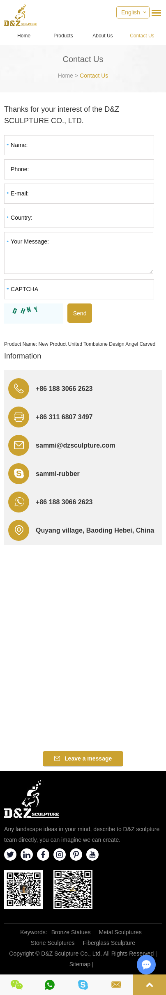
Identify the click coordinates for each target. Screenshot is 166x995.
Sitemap (79, 964)
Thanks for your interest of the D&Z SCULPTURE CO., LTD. (61, 115)
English (130, 12)
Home (23, 36)
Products (63, 36)
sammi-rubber (58, 473)
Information (22, 356)
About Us (102, 36)
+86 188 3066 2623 (64, 502)
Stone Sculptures (53, 943)
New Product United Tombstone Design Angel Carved (96, 344)
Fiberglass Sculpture (109, 943)
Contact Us (142, 36)
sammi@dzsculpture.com (75, 445)
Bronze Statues (71, 932)
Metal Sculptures (120, 932)
